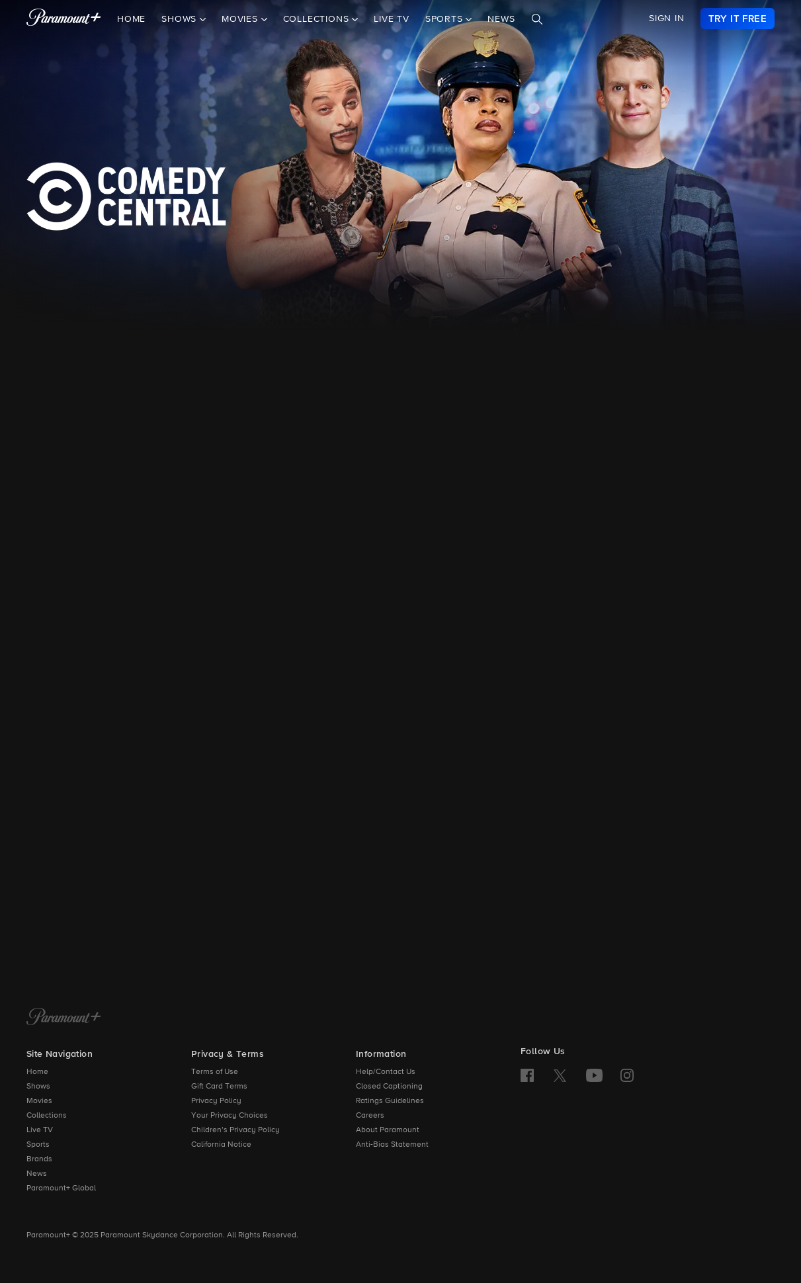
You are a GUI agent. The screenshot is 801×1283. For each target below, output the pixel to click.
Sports (38, 1145)
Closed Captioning (389, 1087)
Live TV (391, 19)
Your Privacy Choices (229, 1116)
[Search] (537, 19)
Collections (46, 1116)
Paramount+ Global (61, 1188)
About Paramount (387, 1130)
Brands (39, 1159)
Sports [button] (445, 19)
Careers (370, 1116)
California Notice (221, 1145)
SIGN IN (667, 18)
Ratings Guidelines (390, 1101)
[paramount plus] (63, 18)
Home (131, 19)
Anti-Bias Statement (392, 1145)
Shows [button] (180, 19)
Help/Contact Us (385, 1072)
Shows (38, 1087)
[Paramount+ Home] (63, 1018)
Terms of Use (214, 1072)
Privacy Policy (216, 1101)
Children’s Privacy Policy (235, 1130)
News (501, 19)
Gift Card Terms (219, 1087)
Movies (39, 1101)
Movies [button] (241, 19)
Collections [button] (318, 19)
